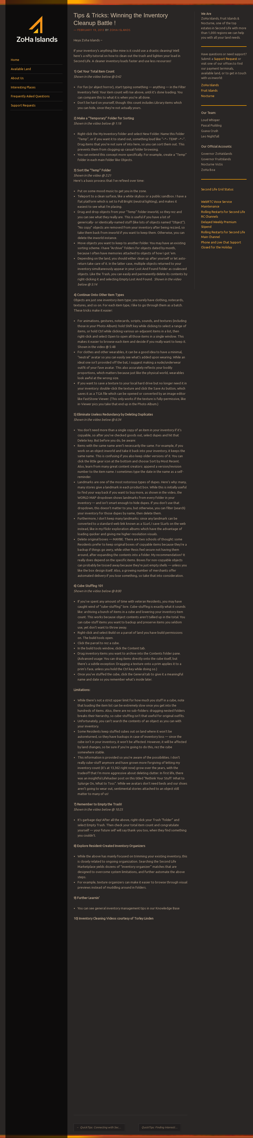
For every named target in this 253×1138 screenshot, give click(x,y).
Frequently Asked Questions (30, 96)
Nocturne (207, 96)
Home (15, 59)
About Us (17, 78)
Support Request (225, 58)
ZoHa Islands (120, 29)
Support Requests (23, 105)
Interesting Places (23, 87)
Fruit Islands (209, 90)
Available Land (21, 69)
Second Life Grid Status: (217, 189)
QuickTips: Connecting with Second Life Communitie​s (101, 1127)
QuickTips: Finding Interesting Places (161, 1127)
